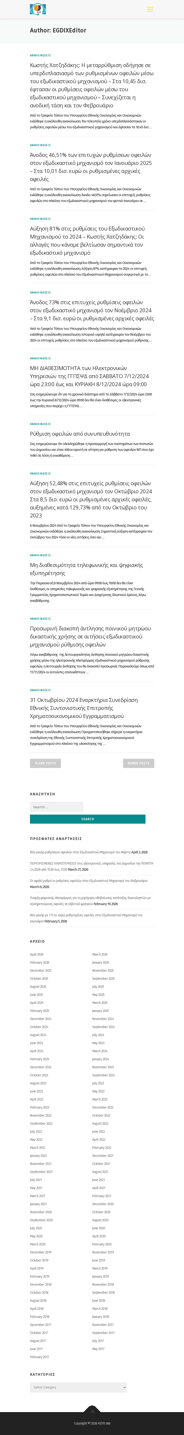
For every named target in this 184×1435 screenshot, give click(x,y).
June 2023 (36, 1091)
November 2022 (40, 1115)
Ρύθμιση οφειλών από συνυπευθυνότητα (80, 433)
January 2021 (38, 1204)
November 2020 (41, 1212)
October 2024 (39, 1027)
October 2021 (101, 1164)
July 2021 (36, 1180)
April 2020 (99, 1236)
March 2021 (37, 1196)
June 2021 (98, 1180)
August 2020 (100, 1220)
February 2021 (101, 1196)
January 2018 (100, 1317)
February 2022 (101, 1148)
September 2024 (103, 1027)
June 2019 (98, 1260)
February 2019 (39, 1276)
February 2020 (101, 1244)
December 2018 (40, 1285)
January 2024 (100, 1059)
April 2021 (98, 1188)
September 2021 (41, 1172)
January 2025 (100, 1011)
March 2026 (99, 954)
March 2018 (99, 1309)
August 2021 (100, 1172)
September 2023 (103, 1075)
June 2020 (98, 1228)
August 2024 (38, 1035)
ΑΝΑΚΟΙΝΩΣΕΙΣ (40, 55)
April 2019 (36, 1268)
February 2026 (39, 962)
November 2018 (103, 1285)
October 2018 (39, 1293)
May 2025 (98, 995)
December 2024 (40, 1019)
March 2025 (99, 1003)
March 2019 (99, 1268)
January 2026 (100, 962)
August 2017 (38, 1341)
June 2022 (98, 1132)
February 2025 (39, 1011)
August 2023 (38, 1083)
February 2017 (39, 1357)
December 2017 (40, 1325)
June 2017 (36, 1349)
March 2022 (37, 1148)
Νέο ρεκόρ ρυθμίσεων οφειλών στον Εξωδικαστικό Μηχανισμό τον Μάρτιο (80, 852)
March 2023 (99, 1099)
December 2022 (102, 1107)
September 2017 (103, 1333)
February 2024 (39, 1059)
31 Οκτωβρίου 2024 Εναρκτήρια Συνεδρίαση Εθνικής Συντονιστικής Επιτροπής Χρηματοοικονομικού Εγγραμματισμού (84, 707)
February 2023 (39, 1107)
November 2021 (40, 1164)
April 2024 (36, 1051)
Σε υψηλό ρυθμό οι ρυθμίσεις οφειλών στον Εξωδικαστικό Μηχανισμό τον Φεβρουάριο (88, 881)
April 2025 (36, 1003)
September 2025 (103, 979)
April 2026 (36, 954)
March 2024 (99, 1051)
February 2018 (39, 1317)
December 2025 (40, 971)
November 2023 (103, 1067)
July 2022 (36, 1132)
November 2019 (103, 1252)
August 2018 (38, 1301)
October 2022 (101, 1115)
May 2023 (98, 1091)
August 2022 (100, 1124)
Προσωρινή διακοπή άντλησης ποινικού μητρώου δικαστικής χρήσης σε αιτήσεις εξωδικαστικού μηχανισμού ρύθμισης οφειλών (90, 636)
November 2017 (103, 1325)
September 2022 (41, 1124)
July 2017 (98, 1341)
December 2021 (102, 1156)
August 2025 (38, 987)
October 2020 (101, 1212)
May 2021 (36, 1188)
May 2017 (98, 1349)
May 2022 (36, 1140)
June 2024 (36, 1043)
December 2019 (40, 1252)
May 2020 (36, 1236)
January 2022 (38, 1156)
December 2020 (103, 1204)
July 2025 (98, 987)
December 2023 (40, 1067)
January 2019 (100, 1276)
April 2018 (36, 1309)
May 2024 (98, 1043)
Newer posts (138, 763)
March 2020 (37, 1244)
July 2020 (36, 1228)
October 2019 (39, 1260)
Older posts (45, 763)
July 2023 (98, 1083)
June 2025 (36, 995)
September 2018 (103, 1293)
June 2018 (98, 1301)
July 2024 (98, 1035)
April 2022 (98, 1140)
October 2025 (39, 979)
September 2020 (41, 1220)
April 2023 (36, 1099)
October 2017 (39, 1333)
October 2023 (39, 1075)
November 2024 (103, 1019)
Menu (150, 9)
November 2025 (103, 971)
